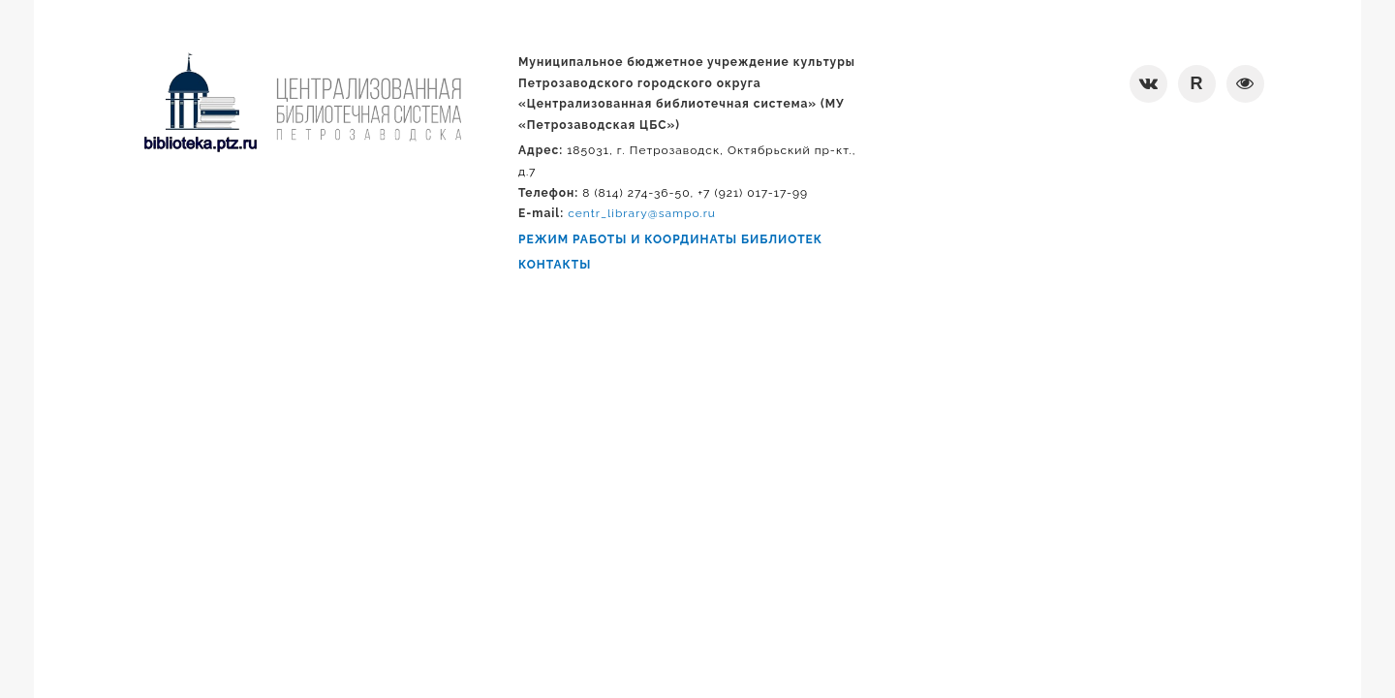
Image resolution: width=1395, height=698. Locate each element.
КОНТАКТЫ (554, 264)
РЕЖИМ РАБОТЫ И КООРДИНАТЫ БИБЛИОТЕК (670, 239)
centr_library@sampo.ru (642, 213)
